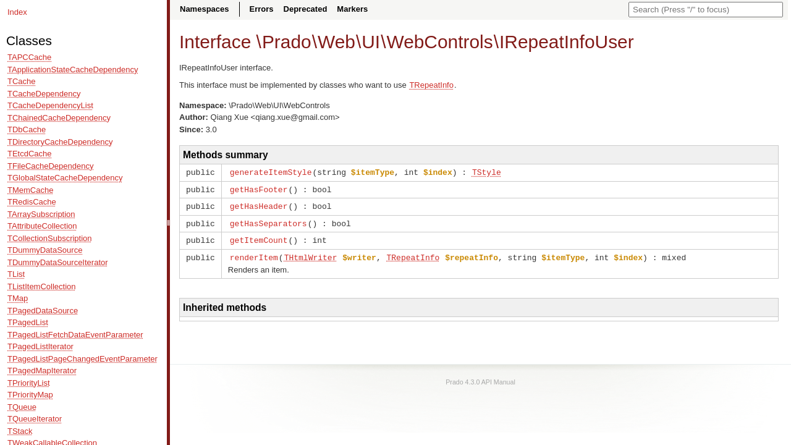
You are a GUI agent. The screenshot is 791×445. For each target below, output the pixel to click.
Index (17, 12)
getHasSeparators (268, 221)
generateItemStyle (271, 171)
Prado (286, 42)
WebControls (439, 42)
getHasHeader (259, 204)
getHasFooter (259, 188)
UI (371, 42)
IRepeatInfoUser (566, 42)
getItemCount (259, 237)
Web (336, 42)
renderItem (254, 254)
